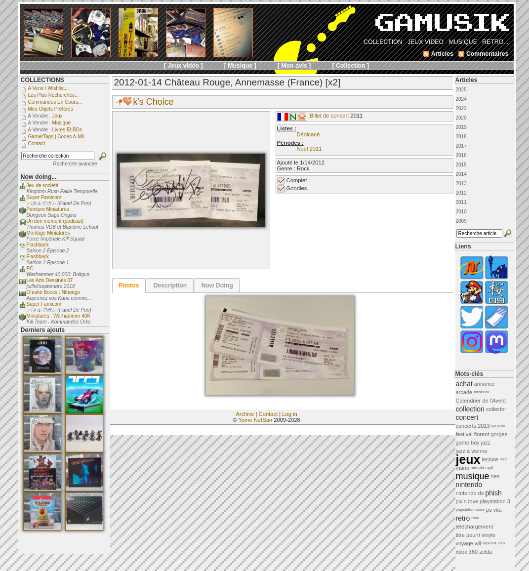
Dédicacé (308, 134)
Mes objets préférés (50, 109)
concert (467, 417)
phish (493, 493)
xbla (501, 543)
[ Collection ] (350, 65)
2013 (461, 183)
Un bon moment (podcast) (55, 221)
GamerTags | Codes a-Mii (56, 136)
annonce (484, 384)
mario (463, 468)
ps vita (494, 510)
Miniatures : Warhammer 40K (59, 316)
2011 (461, 202)
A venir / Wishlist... (48, 88)
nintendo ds (470, 493)
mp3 (489, 467)
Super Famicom (44, 197)
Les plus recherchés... (53, 95)
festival (464, 434)
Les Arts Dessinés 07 (50, 280)
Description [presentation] (170, 285)
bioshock (481, 392)
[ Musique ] (240, 65)
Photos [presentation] (129, 285)
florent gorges (490, 434)
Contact (268, 414)
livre (503, 459)
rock (475, 518)
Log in (289, 414)
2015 (461, 164)
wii (478, 543)
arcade (464, 392)
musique (472, 476)
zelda (485, 552)
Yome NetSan (255, 420)
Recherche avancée (75, 163)
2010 (461, 211)
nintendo (469, 485)
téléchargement (474, 527)
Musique (61, 122)
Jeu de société (43, 185)
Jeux (57, 116)
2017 (461, 146)
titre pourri (468, 535)
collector (496, 409)
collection (470, 409)
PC (30, 268)
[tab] (129, 285)
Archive (245, 414)
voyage (464, 543)
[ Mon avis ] (294, 65)
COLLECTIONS (42, 80)
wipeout (489, 543)
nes (495, 476)
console (498, 425)
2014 (461, 174)
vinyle (488, 535)
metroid (477, 467)
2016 (461, 155)
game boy (468, 443)
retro (463, 518)
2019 (461, 127)
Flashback (38, 244)
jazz (486, 443)
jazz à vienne (472, 451)
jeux (468, 459)
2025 (461, 89)
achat (464, 384)
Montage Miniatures (48, 233)
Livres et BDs (67, 129)
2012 (461, 193)
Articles (466, 80)
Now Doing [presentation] (217, 285)
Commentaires (487, 53)
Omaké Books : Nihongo (53, 292)
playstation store (470, 509)
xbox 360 (467, 552)
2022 (461, 108)
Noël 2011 (309, 149)
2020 (461, 118)
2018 (461, 136)
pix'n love (467, 501)
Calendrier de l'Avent (481, 401)
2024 (461, 99)
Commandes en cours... (55, 102)
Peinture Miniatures (48, 209)
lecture (490, 459)
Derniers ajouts (43, 329)
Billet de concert (329, 116)
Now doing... (39, 176)
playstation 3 (495, 501)
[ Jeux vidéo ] (183, 65)
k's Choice (153, 102)
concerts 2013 (473, 426)
